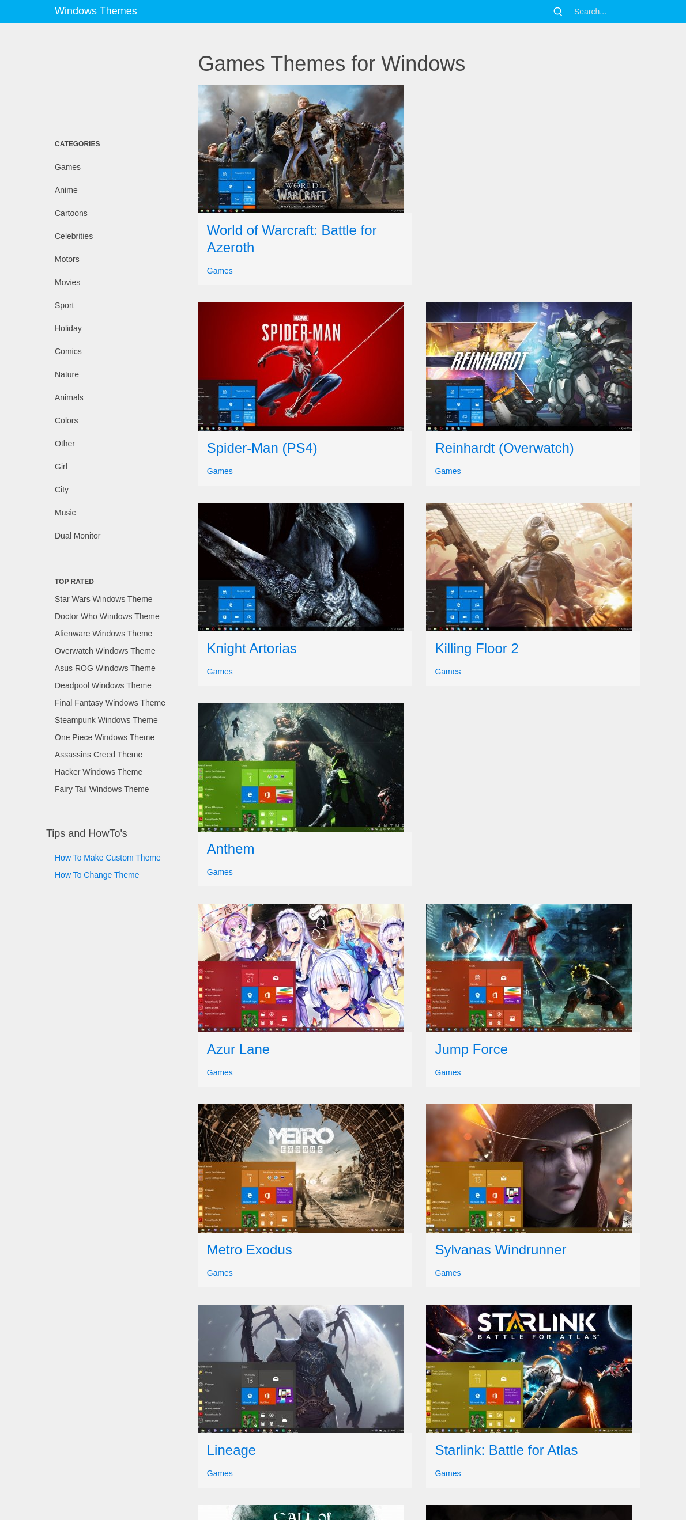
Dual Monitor (77, 535)
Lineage (231, 1450)
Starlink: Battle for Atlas (506, 1450)
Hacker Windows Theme (98, 771)
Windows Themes (96, 11)
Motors (67, 259)
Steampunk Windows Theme (106, 720)
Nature (67, 374)
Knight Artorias (252, 648)
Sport (64, 305)
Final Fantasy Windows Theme (110, 702)
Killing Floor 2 (476, 648)
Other (65, 443)
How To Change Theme (97, 875)
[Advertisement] (103, 78)
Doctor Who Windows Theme (107, 616)
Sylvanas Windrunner (500, 1249)
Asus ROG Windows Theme (105, 668)
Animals (69, 397)
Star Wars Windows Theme (104, 599)
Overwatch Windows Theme (105, 650)
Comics (68, 351)
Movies (67, 282)
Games (68, 167)
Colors (66, 420)
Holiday (68, 328)
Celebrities (74, 236)
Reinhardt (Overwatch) (504, 448)
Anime (66, 190)
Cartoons (71, 213)
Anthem (231, 848)
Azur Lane (238, 1049)
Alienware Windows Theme (103, 633)
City (62, 489)
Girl (61, 466)
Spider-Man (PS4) (262, 448)
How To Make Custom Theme (108, 857)
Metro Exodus (249, 1249)
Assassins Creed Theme (98, 754)
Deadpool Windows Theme (103, 685)
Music (65, 512)
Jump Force (471, 1049)
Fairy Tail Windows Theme (102, 789)
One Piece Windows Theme (104, 737)
